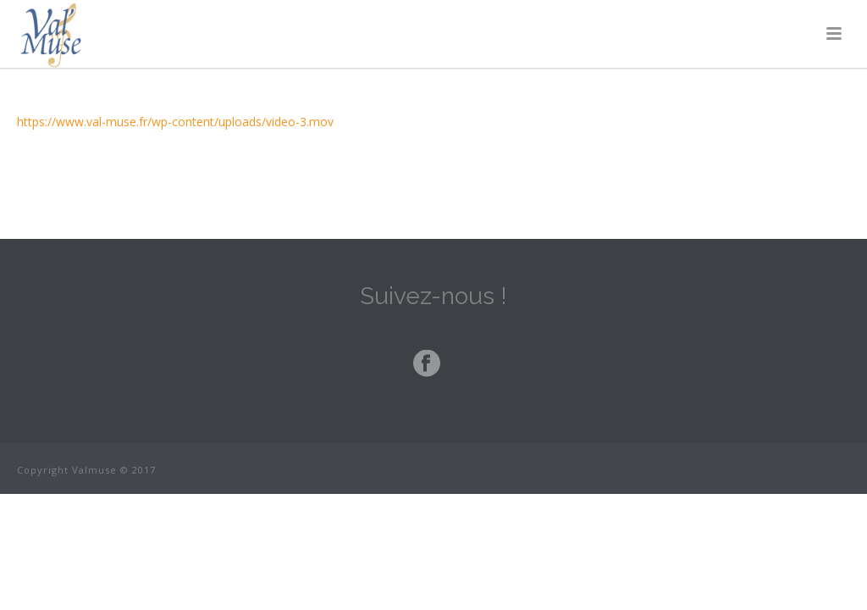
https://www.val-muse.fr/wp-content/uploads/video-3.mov (175, 122)
